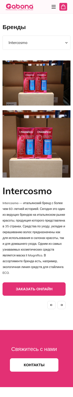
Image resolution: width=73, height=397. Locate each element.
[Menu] (52, 7)
